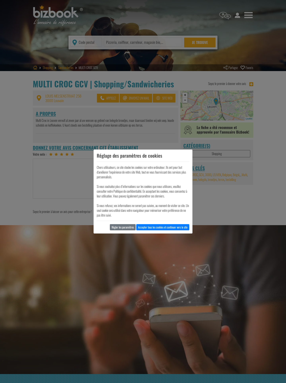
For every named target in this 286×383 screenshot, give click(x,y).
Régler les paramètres (123, 227)
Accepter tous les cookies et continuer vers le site (162, 227)
